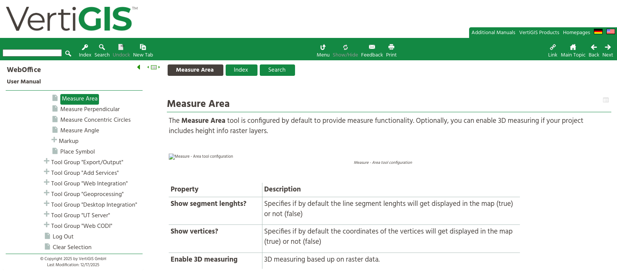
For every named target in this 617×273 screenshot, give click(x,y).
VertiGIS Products (539, 32)
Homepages (576, 32)
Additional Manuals (493, 32)
